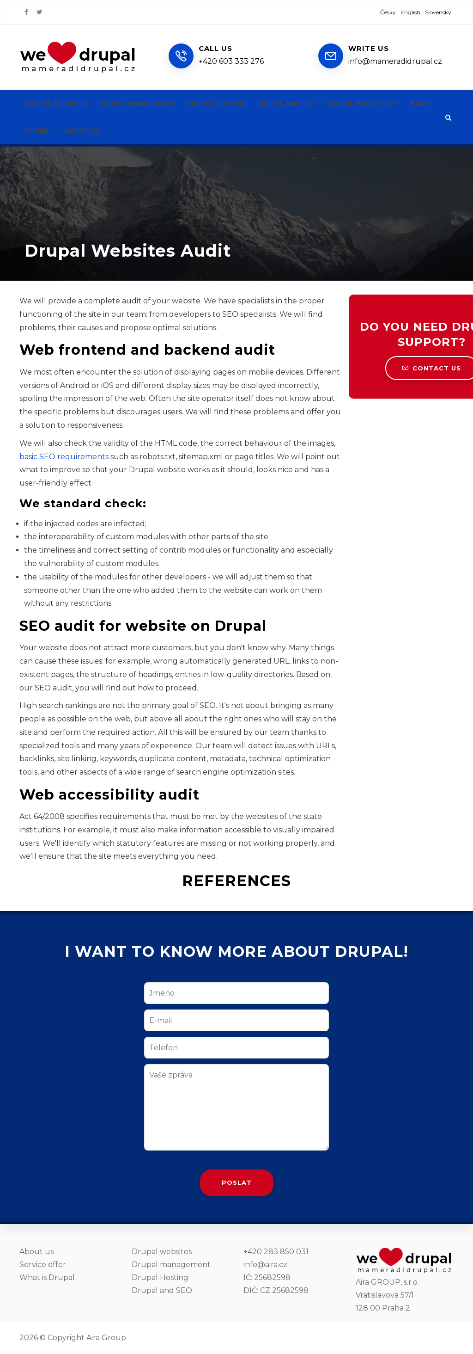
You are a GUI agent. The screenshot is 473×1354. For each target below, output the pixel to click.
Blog (34, 130)
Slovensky (438, 12)
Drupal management (145, 103)
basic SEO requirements (64, 456)
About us (119, 130)
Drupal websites (59, 103)
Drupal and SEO (304, 103)
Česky (388, 12)
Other (70, 130)
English (410, 12)
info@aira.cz (265, 1264)
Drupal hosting (229, 103)
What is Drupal (47, 1277)
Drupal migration (387, 103)
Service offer (42, 1264)
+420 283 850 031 (276, 1251)
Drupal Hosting (160, 1277)
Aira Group (106, 1337)
